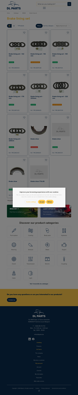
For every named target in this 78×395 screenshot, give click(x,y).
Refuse (50, 202)
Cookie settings (31, 202)
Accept (42, 202)
